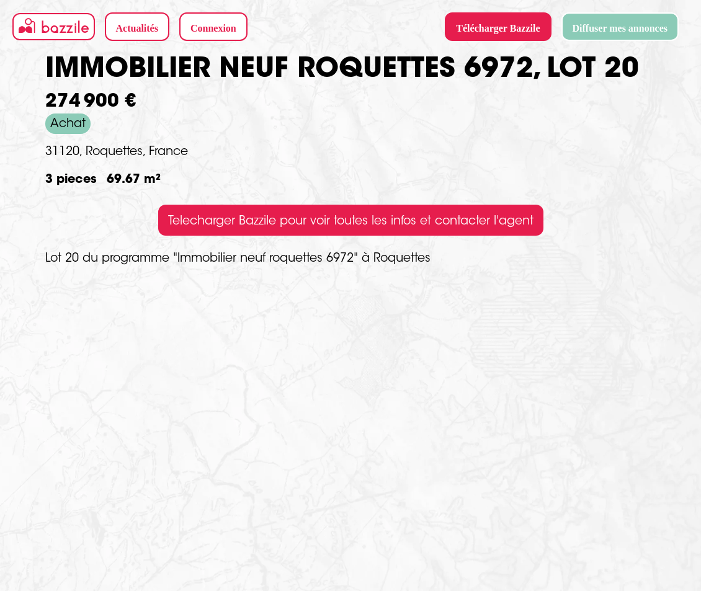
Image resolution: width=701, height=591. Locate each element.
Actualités (137, 28)
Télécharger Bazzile (498, 28)
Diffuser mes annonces (620, 28)
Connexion (213, 28)
